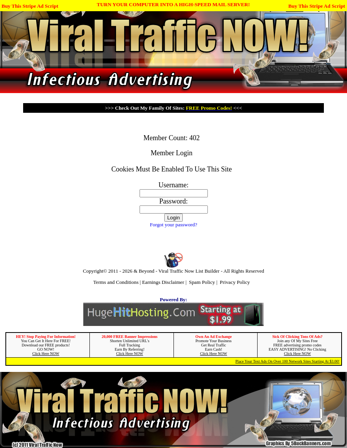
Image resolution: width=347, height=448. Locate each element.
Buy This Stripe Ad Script (30, 6)
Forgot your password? (173, 224)
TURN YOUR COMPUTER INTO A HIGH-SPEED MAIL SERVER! (173, 4)
